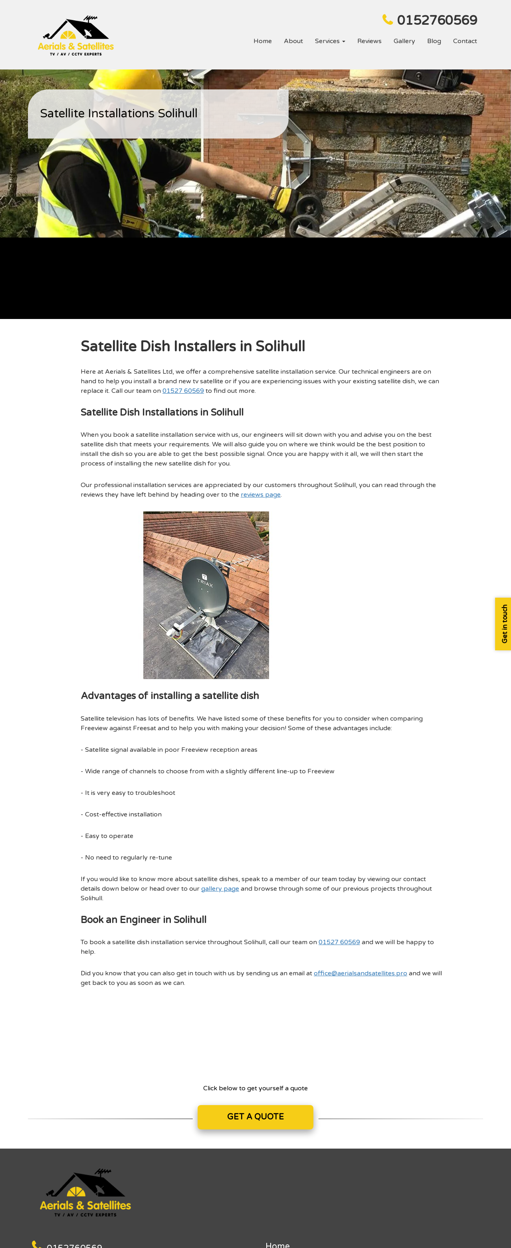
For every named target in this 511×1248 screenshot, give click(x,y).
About (293, 41)
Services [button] (330, 41)
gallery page (220, 889)
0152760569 (437, 20)
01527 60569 (183, 391)
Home (263, 41)
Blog (434, 41)
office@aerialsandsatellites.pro (360, 973)
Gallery (404, 41)
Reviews (369, 41)
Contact (465, 41)
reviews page (261, 495)
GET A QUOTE (255, 1117)
